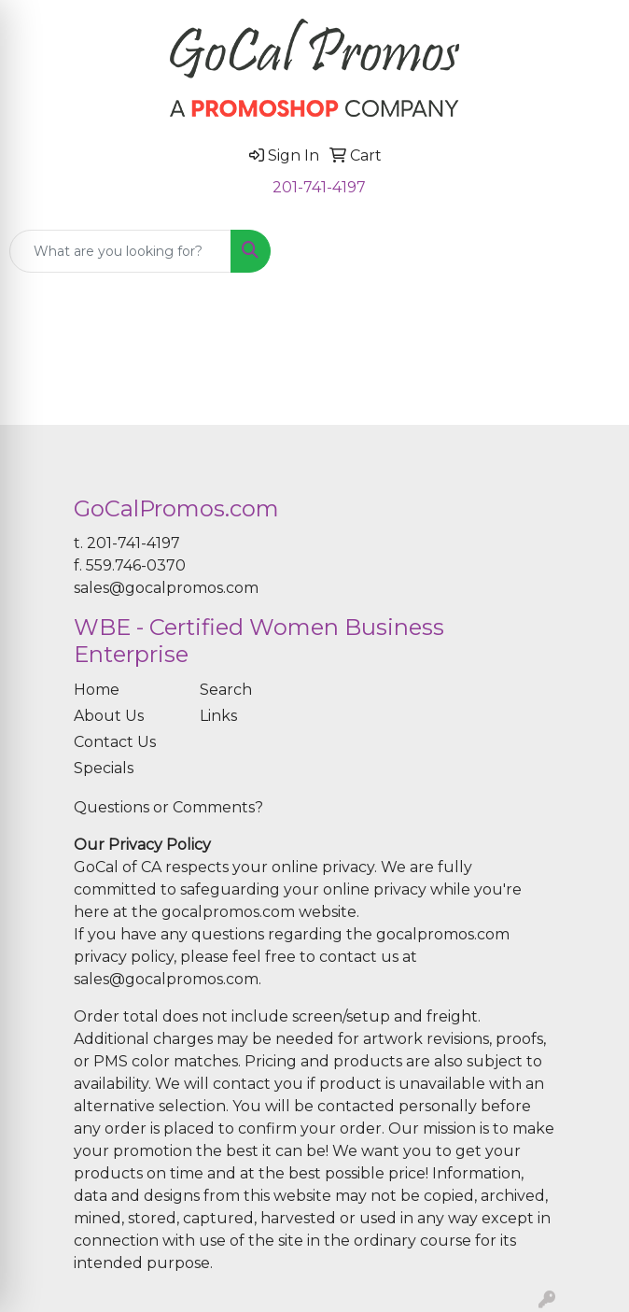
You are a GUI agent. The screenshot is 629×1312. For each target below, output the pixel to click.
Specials (103, 768)
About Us (109, 716)
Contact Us (115, 742)
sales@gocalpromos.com (166, 588)
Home (96, 689)
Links (218, 716)
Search (226, 689)
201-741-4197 (319, 187)
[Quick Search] (120, 251)
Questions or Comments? (168, 807)
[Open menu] (591, 251)
